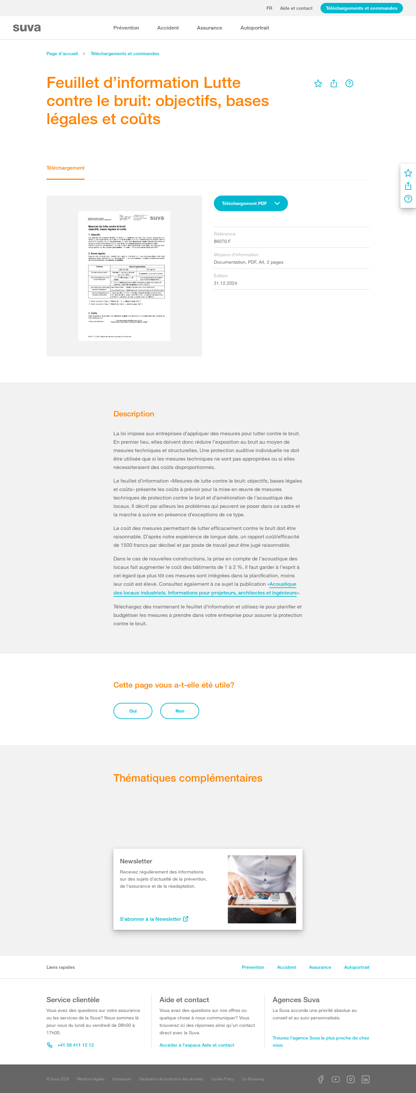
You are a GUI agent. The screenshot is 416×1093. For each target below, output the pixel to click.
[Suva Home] (27, 28)
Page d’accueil (62, 53)
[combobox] (251, 203)
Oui (133, 711)
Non (180, 711)
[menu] (318, 83)
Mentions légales (91, 1078)
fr (269, 8)
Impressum (121, 1078)
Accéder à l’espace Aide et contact (197, 1045)
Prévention (126, 28)
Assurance (209, 28)
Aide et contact (296, 8)
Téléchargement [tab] (65, 168)
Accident (168, 28)
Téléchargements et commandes (361, 8)
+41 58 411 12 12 (70, 1045)
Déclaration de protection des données (171, 1078)
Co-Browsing (253, 1078)
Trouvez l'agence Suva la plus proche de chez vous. (321, 1041)
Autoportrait (254, 28)
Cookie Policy (222, 1078)
